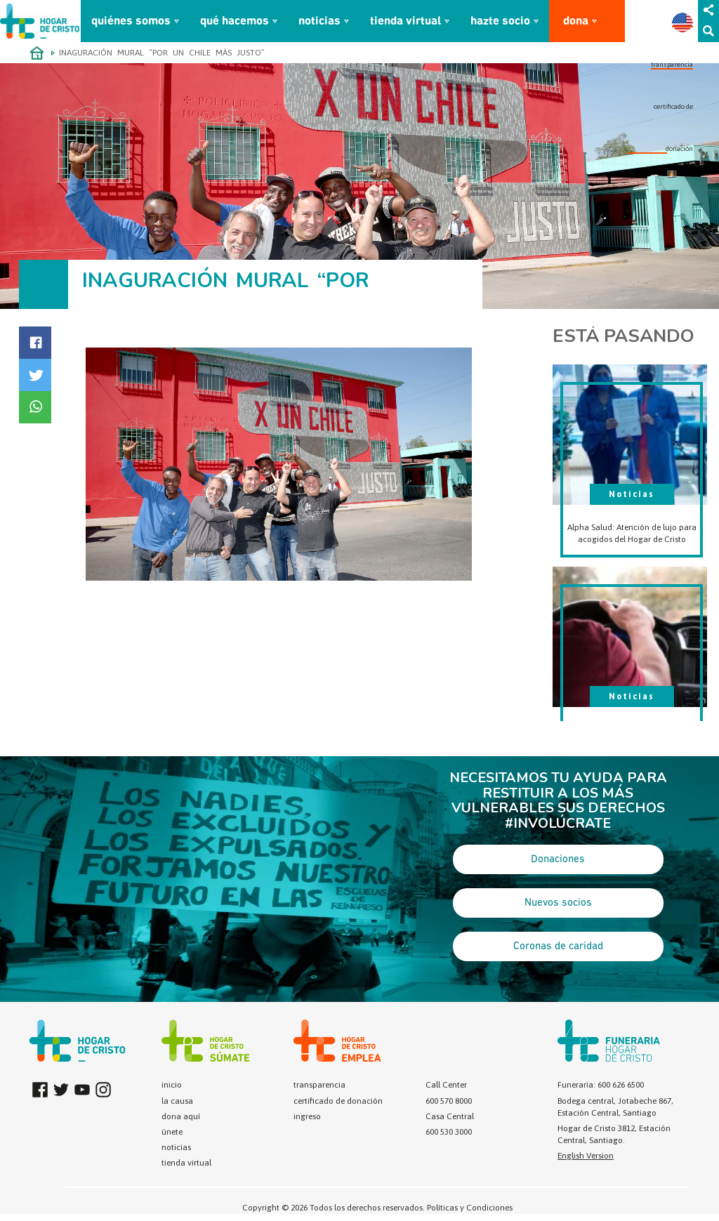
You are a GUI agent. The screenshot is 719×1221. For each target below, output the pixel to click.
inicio (171, 1085)
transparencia (672, 64)
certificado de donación (338, 1101)
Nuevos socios (558, 903)
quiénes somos (131, 21)
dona (575, 21)
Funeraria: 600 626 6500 (601, 1085)
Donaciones (558, 859)
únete (172, 1132)
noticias (319, 21)
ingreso (307, 1116)
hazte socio (500, 21)
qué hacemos (234, 21)
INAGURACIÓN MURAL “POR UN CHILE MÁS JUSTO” (162, 53)
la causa (177, 1101)
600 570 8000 (449, 1101)
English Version (586, 1156)
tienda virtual (405, 21)
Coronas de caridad (558, 946)
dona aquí (180, 1116)
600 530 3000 (449, 1132)
